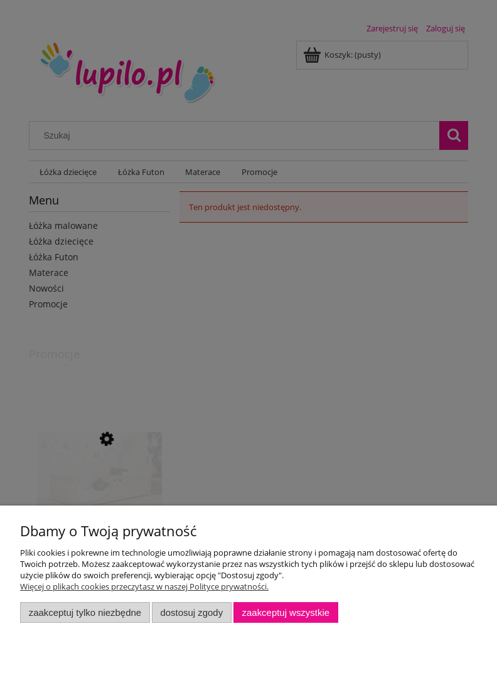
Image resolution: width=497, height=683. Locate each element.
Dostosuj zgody (191, 612)
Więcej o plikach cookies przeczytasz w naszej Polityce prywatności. (144, 586)
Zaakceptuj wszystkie (285, 612)
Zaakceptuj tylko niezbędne (85, 612)
